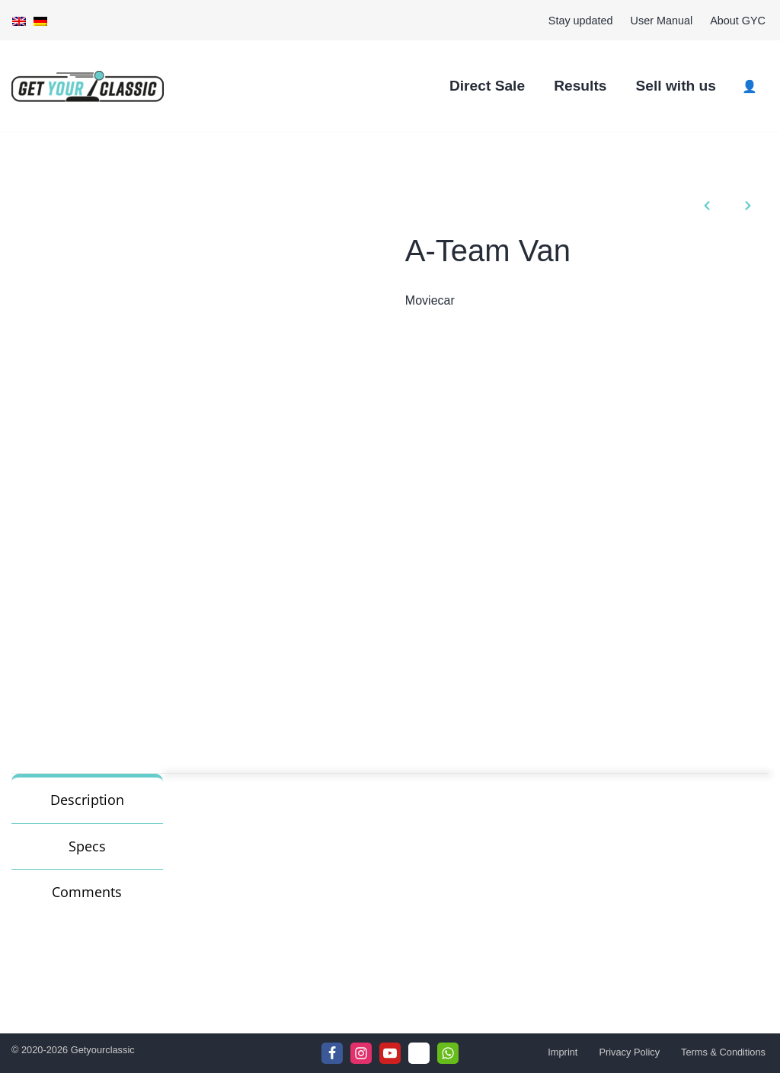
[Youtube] (390, 1053)
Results (580, 86)
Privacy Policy (629, 1052)
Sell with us (675, 86)
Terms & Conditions (723, 1052)
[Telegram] (419, 1053)
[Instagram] (361, 1053)
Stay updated (580, 20)
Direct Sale (487, 86)
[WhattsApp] (448, 1053)
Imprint (562, 1052)
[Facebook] (332, 1053)
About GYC (738, 20)
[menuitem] (19, 20)
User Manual (662, 20)
